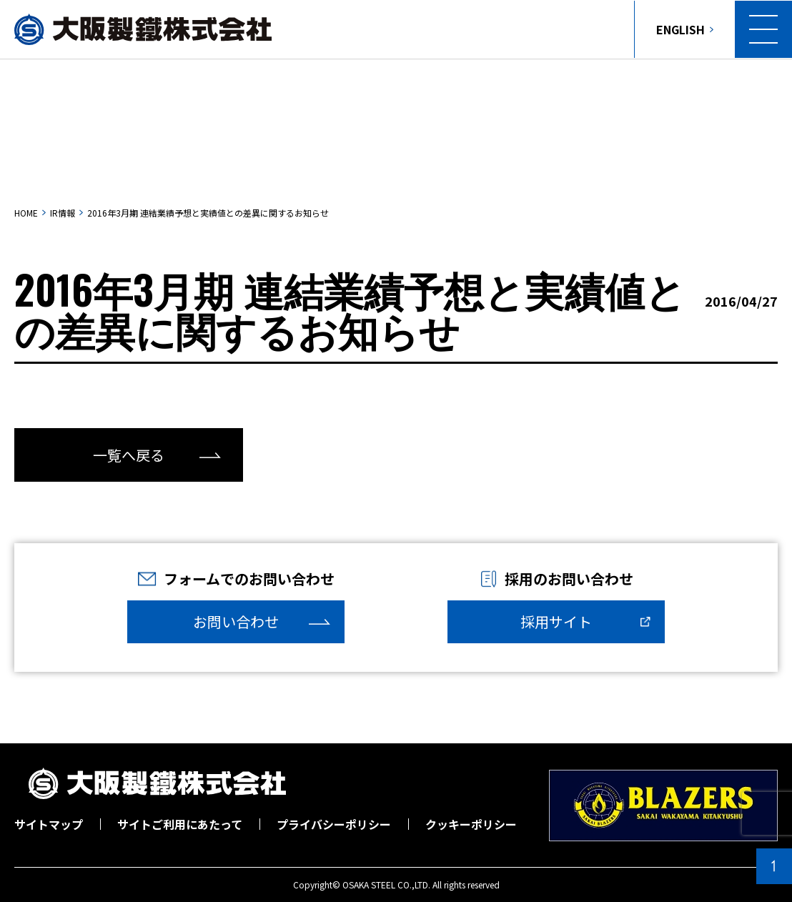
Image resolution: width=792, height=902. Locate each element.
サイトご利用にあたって (179, 824)
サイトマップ (48, 824)
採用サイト (556, 621)
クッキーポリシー (471, 824)
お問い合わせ (236, 621)
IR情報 (62, 213)
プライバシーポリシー (334, 824)
